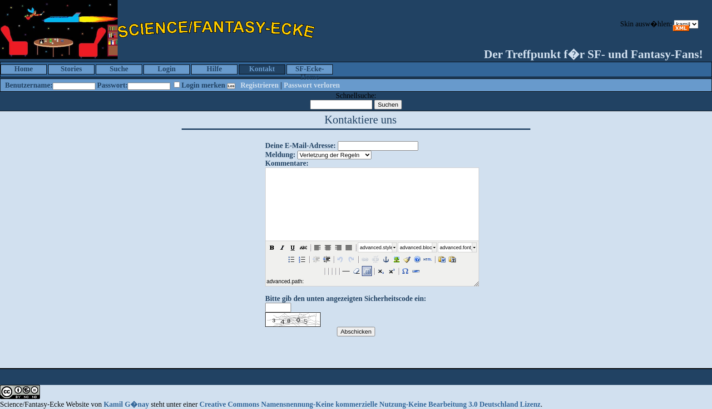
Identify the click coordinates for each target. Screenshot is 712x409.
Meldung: (280, 154)
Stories (71, 69)
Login (167, 69)
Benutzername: (29, 85)
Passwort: (112, 85)
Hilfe (214, 69)
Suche (119, 69)
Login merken (203, 85)
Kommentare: (287, 163)
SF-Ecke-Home (309, 69)
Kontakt (262, 69)
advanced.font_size (456, 247)
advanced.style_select (376, 247)
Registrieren (259, 85)
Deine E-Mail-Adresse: (300, 145)
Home (24, 69)
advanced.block (416, 247)
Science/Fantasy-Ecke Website (44, 404)
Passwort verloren (312, 85)
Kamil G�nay (126, 404)
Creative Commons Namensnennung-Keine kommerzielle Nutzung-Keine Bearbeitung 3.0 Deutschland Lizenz (369, 404)
